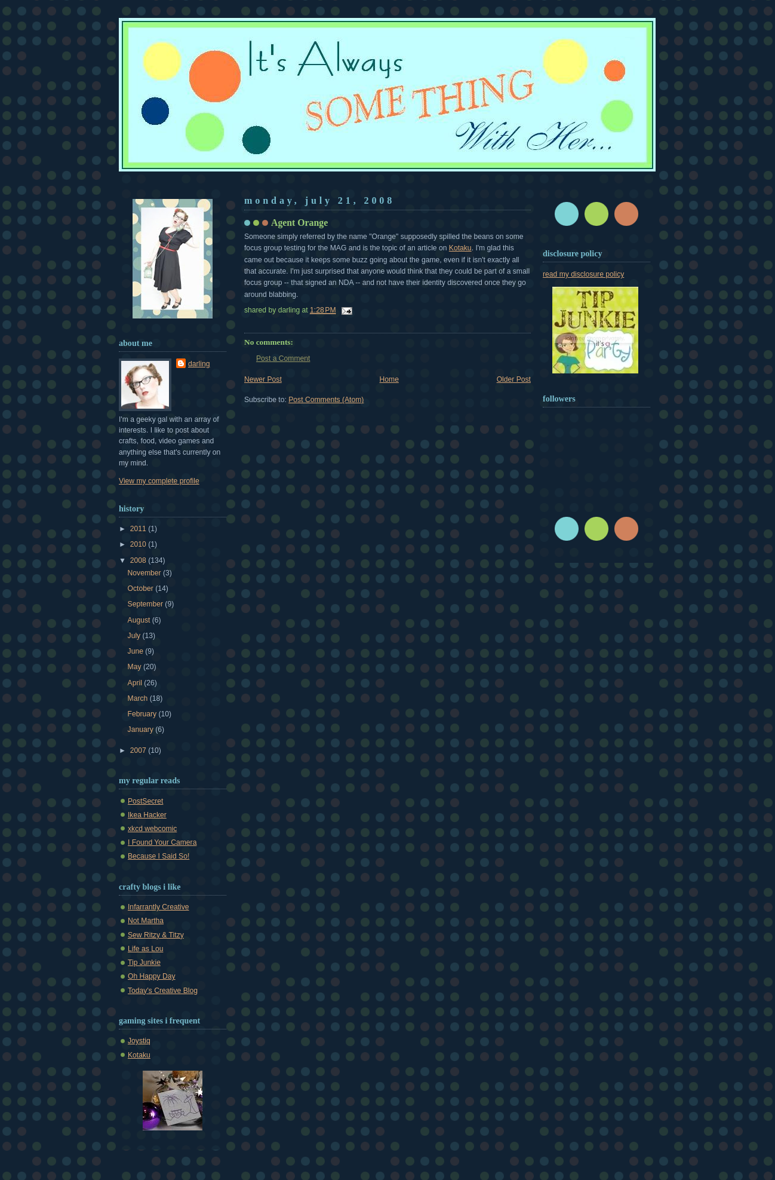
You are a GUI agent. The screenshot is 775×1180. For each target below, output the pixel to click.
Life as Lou (145, 949)
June (137, 651)
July (135, 636)
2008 (139, 560)
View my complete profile (159, 481)
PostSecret (145, 801)
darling (199, 364)
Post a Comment (283, 358)
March (139, 698)
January (142, 729)
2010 (139, 544)
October (142, 588)
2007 (139, 750)
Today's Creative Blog (163, 990)
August (140, 620)
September (146, 604)
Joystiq (139, 1041)
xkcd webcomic (152, 829)
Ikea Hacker (147, 815)
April (136, 683)
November (145, 573)
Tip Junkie (144, 962)
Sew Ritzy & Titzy (156, 935)
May (135, 667)
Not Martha (146, 921)
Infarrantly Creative (158, 907)
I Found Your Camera (162, 842)
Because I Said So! (158, 856)
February (143, 714)
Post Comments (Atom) (326, 400)
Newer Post (263, 379)
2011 (139, 529)
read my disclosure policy (583, 274)
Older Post (514, 379)
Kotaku (460, 248)
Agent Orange (299, 222)
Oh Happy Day (152, 976)
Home (389, 379)
